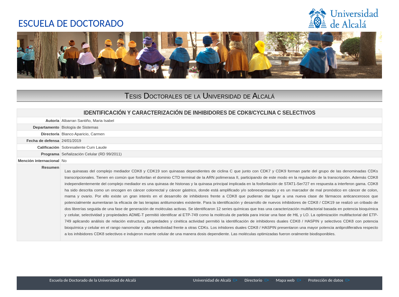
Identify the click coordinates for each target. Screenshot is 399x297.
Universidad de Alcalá (212, 280)
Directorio (253, 280)
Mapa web (285, 280)
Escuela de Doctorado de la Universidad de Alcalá (92, 280)
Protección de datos (325, 280)
